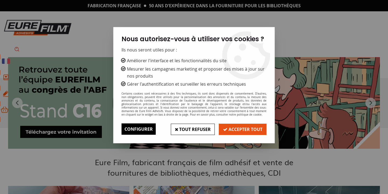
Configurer (138, 129)
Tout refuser (192, 129)
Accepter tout (242, 129)
